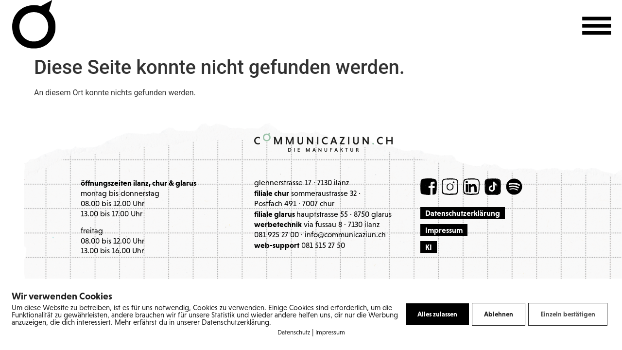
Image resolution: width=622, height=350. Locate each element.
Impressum (330, 333)
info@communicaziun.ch (345, 235)
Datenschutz (293, 333)
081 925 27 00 (276, 235)
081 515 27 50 (323, 246)
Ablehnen (498, 314)
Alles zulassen (437, 314)
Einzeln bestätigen (567, 314)
